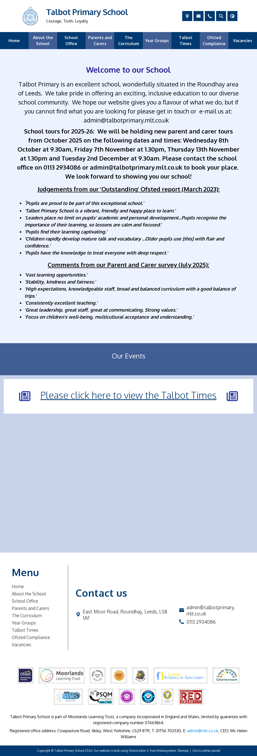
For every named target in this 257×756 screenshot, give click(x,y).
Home (18, 586)
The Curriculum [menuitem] (128, 40)
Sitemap (182, 750)
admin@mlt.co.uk (202, 730)
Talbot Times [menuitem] (185, 40)
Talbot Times (25, 630)
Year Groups (24, 622)
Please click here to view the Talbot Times (128, 395)
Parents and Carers (30, 608)
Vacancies (21, 644)
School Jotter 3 (138, 750)
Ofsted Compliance (31, 637)
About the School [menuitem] (43, 40)
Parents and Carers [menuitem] (100, 40)
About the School (29, 593)
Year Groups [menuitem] (157, 40)
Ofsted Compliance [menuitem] (214, 40)
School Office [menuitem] (71, 40)
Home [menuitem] (14, 40)
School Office (25, 601)
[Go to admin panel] (206, 750)
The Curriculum (27, 615)
